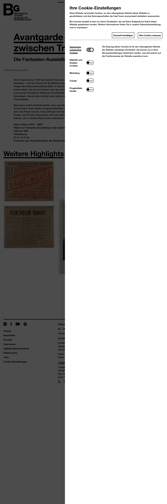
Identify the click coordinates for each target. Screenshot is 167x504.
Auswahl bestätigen (123, 35)
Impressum (82, 27)
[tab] (78, 49)
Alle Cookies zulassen (150, 35)
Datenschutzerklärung (150, 24)
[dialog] (83, 252)
